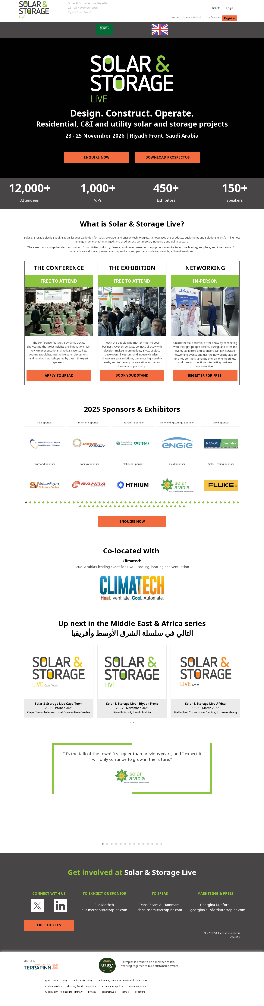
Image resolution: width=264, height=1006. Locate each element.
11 (69, 502)
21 (113, 502)
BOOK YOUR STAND (132, 375)
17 (95, 502)
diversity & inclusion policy (81, 986)
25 (130, 502)
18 (100, 502)
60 (119, 506)
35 (173, 502)
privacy (92, 991)
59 (115, 506)
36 (177, 502)
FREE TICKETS (49, 925)
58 (110, 506)
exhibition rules (53, 986)
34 (169, 502)
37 (182, 502)
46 (221, 502)
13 (78, 502)
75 (184, 506)
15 (87, 502)
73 (175, 506)
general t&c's (109, 991)
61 (123, 506)
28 (143, 502)
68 (154, 506)
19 (104, 502)
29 (147, 502)
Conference (213, 17)
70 (162, 506)
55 (97, 506)
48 (229, 502)
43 (208, 502)
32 (160, 502)
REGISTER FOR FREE (205, 375)
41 (199, 502)
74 (180, 506)
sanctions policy (137, 986)
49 (234, 502)
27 (138, 502)
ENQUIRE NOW (96, 157)
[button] (102, 844)
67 (149, 506)
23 (121, 502)
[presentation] (130, 722)
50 (238, 502)
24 (125, 502)
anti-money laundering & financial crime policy (122, 980)
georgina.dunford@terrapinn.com (217, 910)
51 (80, 506)
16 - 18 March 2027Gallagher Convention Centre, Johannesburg (205, 708)
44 (212, 502)
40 (195, 502)
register (229, 18)
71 (167, 506)
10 (65, 502)
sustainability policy (112, 986)
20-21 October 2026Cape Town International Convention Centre (58, 708)
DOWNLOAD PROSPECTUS (167, 157)
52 (84, 506)
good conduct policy (56, 980)
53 (89, 506)
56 (102, 506)
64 (136, 506)
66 (145, 506)
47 (225, 502)
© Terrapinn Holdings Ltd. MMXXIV (64, 991)
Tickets (216, 8)
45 (216, 502)
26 (134, 502)
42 (203, 502)
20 (108, 502)
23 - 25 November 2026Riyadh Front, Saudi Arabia (132, 708)
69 (158, 506)
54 (93, 506)
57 (106, 506)
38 (186, 502)
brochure (140, 991)
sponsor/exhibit (192, 17)
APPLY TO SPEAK (59, 375)
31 (156, 502)
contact (125, 991)
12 (74, 502)
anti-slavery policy (82, 980)
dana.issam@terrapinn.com (160, 910)
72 (171, 506)
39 (190, 502)
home (175, 17)
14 (82, 502)
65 (141, 506)
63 (132, 506)
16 (91, 502)
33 (164, 502)
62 (128, 506)
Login (229, 8)
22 (117, 502)
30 (151, 502)
